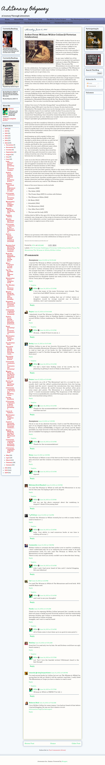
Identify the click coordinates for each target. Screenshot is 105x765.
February (9, 462)
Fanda (31, 609)
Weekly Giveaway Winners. (10, 220)
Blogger (64, 761)
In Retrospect (47, 709)
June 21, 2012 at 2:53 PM (55, 485)
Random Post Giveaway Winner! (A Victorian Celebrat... (10, 248)
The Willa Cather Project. (56, 19)
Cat (30, 581)
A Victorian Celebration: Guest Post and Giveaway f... (10, 405)
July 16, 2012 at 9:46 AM (48, 703)
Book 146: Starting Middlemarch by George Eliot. (10, 257)
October (9, 149)
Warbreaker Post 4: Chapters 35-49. (10, 280)
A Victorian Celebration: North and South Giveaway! (10, 442)
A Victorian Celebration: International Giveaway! (10, 365)
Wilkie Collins (55, 250)
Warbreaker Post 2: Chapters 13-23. (10, 417)
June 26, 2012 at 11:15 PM (48, 499)
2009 (6, 472)
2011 (6, 468)
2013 (6, 140)
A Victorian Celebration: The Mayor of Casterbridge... (10, 228)
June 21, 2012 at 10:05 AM (47, 260)
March (8, 460)
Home (53, 743)
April (8, 457)
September (10, 152)
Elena (31, 455)
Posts (89, 83)
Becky (31, 343)
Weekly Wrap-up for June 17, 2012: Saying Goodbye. (10, 295)
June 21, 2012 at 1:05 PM (47, 421)
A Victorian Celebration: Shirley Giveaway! (10, 312)
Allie (34, 245)
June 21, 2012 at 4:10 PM (40, 581)
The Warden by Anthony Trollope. (10, 287)
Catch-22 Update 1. (9, 411)
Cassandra (33, 545)
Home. (7, 19)
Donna (31, 379)
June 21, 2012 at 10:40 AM (43, 311)
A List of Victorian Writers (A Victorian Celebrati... (10, 424)
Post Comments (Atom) (57, 750)
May (8, 455)
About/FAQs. (19, 19)
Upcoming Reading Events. (9, 358)
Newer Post (29, 743)
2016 (6, 133)
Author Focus (71, 248)
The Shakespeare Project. (80, 19)
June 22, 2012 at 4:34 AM (42, 609)
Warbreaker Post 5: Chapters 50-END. (10, 204)
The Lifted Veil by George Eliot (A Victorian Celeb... (10, 350)
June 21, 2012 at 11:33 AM (42, 379)
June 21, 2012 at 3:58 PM (46, 545)
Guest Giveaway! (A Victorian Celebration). (10, 330)
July (7, 157)
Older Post (76, 743)
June (8, 159)
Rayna (31, 311)
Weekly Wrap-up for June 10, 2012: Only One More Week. (10, 375)
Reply (31, 281)
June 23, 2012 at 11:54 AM (43, 643)
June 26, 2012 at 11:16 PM (48, 565)
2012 (6, 143)
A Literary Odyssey (25, 9)
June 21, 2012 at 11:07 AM (42, 343)
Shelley (32, 643)
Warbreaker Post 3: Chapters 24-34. (10, 338)
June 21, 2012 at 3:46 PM (46, 515)
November (10, 147)
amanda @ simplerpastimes (40, 673)
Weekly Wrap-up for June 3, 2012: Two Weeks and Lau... (10, 433)
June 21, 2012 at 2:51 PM (42, 455)
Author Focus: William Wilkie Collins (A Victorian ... (10, 238)
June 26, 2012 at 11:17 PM (48, 657)
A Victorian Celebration (57, 248)
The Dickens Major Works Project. (37, 23)
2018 (6, 128)
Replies (33, 285)
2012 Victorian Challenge (39, 248)
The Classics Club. (35, 19)
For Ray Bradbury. (10, 398)
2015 (6, 136)
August (8, 154)
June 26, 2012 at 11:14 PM (48, 364)
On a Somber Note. (10, 343)
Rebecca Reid (34, 703)
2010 (6, 470)
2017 (6, 131)
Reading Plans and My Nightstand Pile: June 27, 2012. (10, 187)
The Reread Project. (12, 23)
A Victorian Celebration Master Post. (10, 450)
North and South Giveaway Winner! (10, 383)
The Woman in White (41, 250)
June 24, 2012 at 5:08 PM (59, 673)
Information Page (35, 709)
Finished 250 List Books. (64, 23)
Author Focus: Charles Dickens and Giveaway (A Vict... (10, 177)
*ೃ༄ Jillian (33, 515)
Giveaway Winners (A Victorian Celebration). (10, 304)
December (9, 145)
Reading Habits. (9, 216)
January (9, 465)
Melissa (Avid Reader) (37, 485)
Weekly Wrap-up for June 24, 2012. (10, 211)
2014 (6, 138)
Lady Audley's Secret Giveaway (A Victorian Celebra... (10, 166)
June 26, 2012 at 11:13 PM (48, 288)
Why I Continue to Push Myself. (10, 265)
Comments (91, 86)
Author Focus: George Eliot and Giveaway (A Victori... (10, 320)
